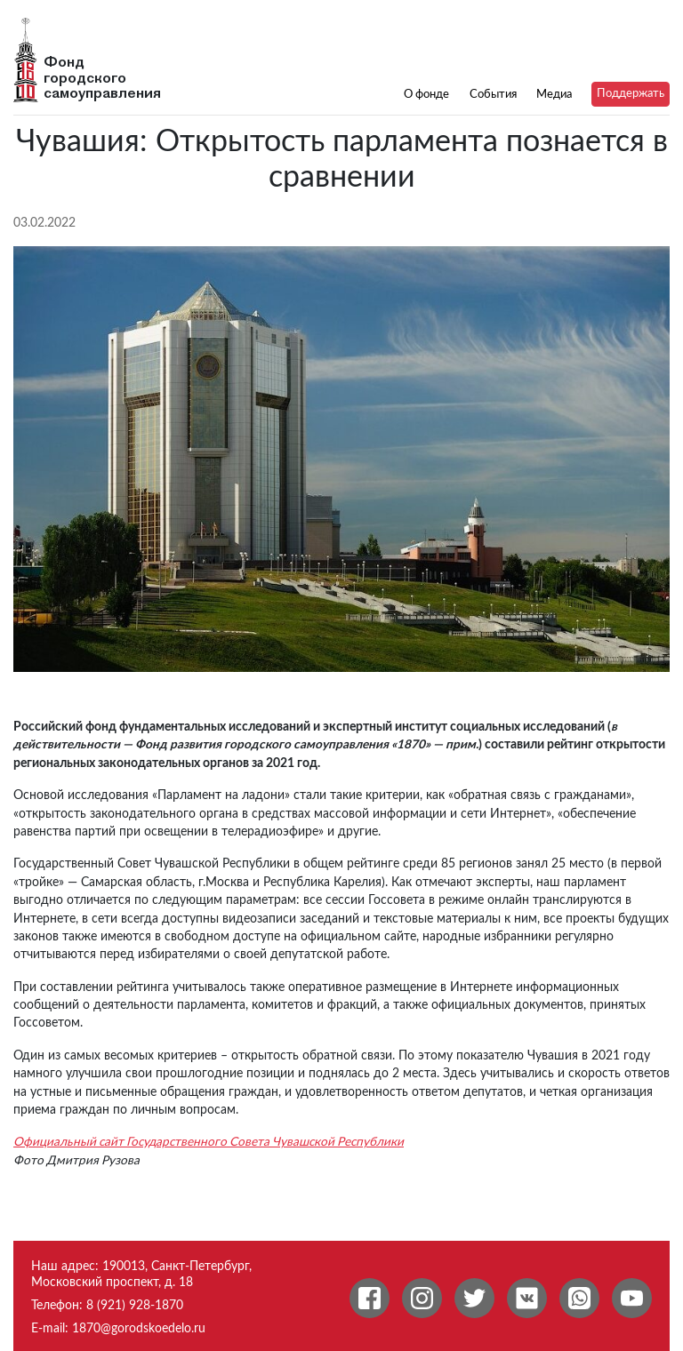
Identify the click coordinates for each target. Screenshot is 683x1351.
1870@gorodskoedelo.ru (138, 1328)
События (493, 94)
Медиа (554, 94)
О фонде (426, 94)
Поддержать (630, 93)
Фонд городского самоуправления (102, 78)
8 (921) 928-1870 (134, 1305)
